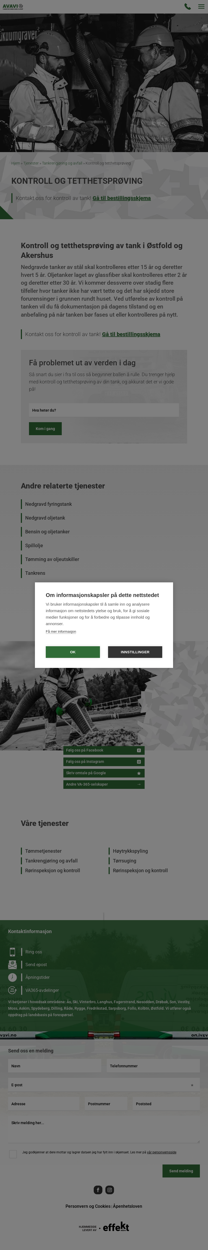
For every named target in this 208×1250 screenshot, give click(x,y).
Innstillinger (135, 652)
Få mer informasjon (61, 631)
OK (73, 652)
